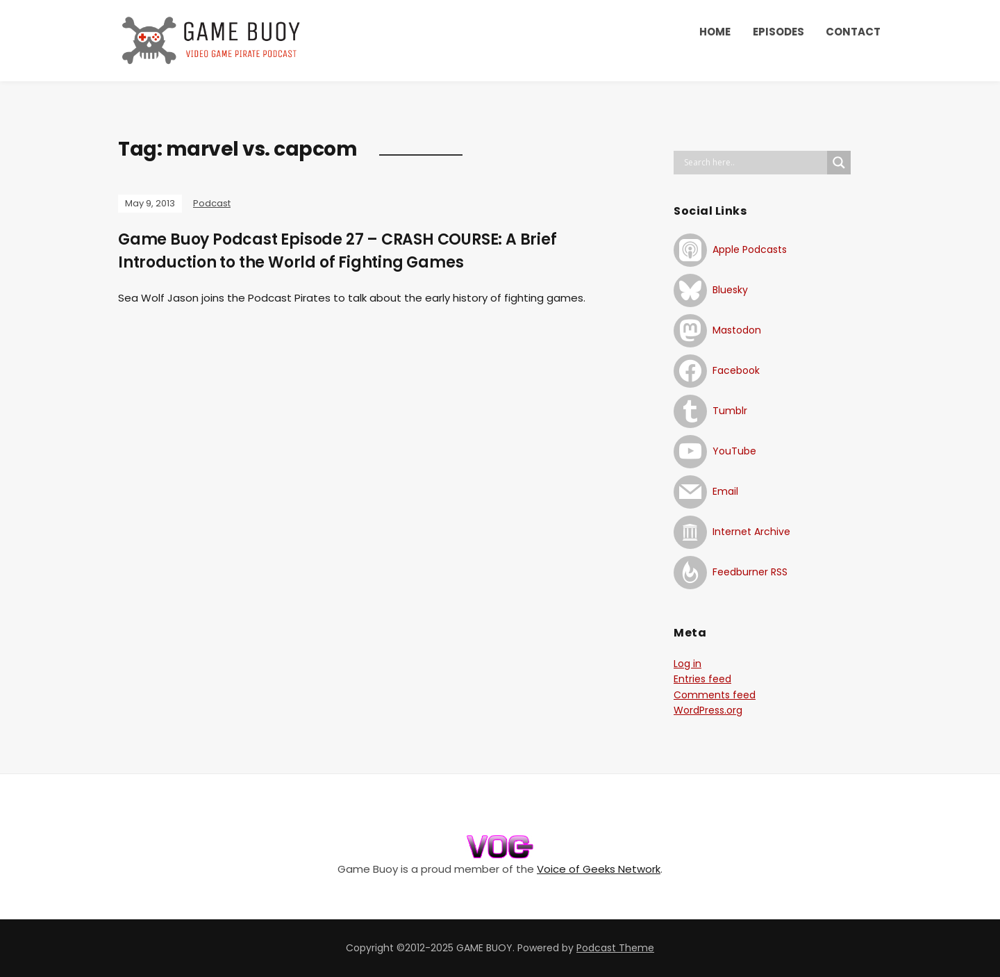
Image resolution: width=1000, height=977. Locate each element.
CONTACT (853, 31)
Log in (687, 664)
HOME (715, 31)
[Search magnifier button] (839, 162)
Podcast (212, 203)
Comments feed (715, 695)
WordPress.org (708, 710)
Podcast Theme (615, 948)
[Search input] (754, 162)
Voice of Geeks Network (598, 869)
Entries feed (702, 679)
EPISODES (778, 31)
